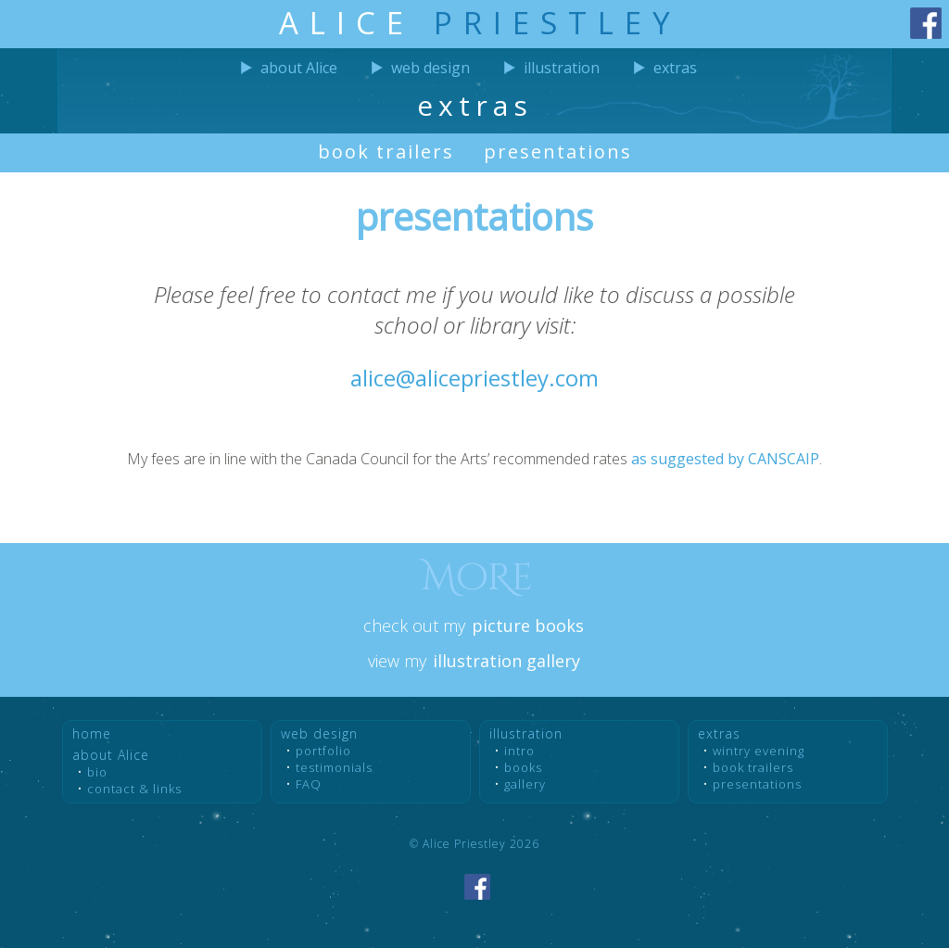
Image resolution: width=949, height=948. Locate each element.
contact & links (134, 788)
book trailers (386, 151)
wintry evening (758, 750)
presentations (558, 151)
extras (675, 67)
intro (519, 750)
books (523, 767)
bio (97, 772)
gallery (525, 784)
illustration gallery (506, 661)
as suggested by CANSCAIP (725, 459)
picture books (528, 625)
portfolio (323, 750)
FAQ (309, 784)
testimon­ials (334, 767)
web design (430, 67)
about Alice (298, 67)
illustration (562, 67)
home (91, 733)
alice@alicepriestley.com (474, 377)
